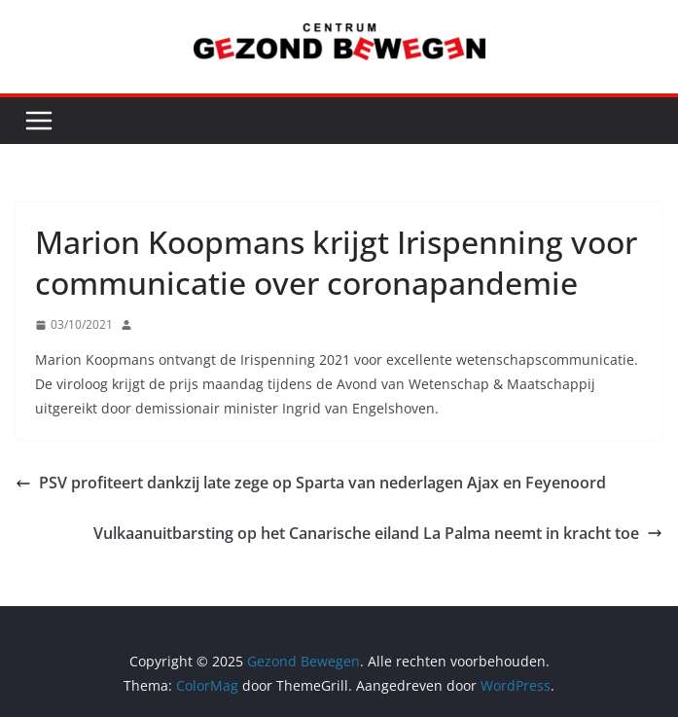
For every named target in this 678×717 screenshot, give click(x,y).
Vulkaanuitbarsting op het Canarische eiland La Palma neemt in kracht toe (377, 533)
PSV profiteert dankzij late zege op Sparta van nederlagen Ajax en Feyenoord (311, 482)
